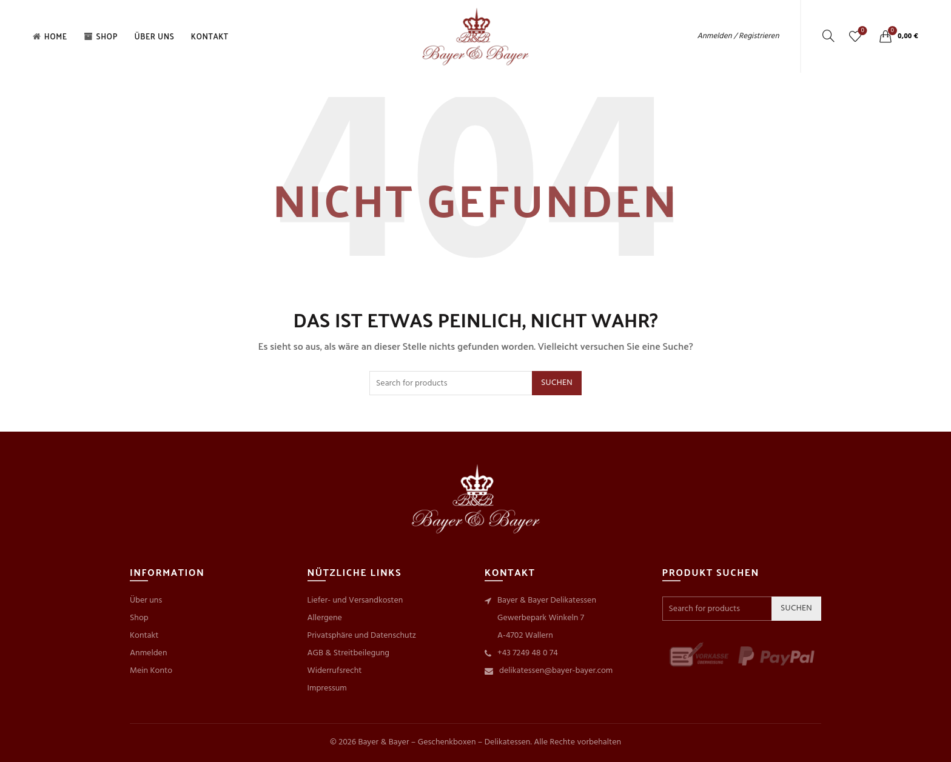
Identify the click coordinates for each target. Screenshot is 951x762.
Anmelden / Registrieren (738, 36)
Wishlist (861, 31)
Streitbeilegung (361, 653)
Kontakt (210, 36)
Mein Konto (151, 671)
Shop (101, 36)
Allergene (324, 618)
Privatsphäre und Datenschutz (362, 636)
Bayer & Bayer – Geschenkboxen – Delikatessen (444, 742)
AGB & (320, 653)
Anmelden (148, 653)
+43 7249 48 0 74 (527, 653)
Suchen (557, 383)
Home (49, 36)
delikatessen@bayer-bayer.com (556, 671)
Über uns (154, 36)
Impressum (327, 688)
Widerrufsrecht (334, 671)
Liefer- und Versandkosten (355, 600)
